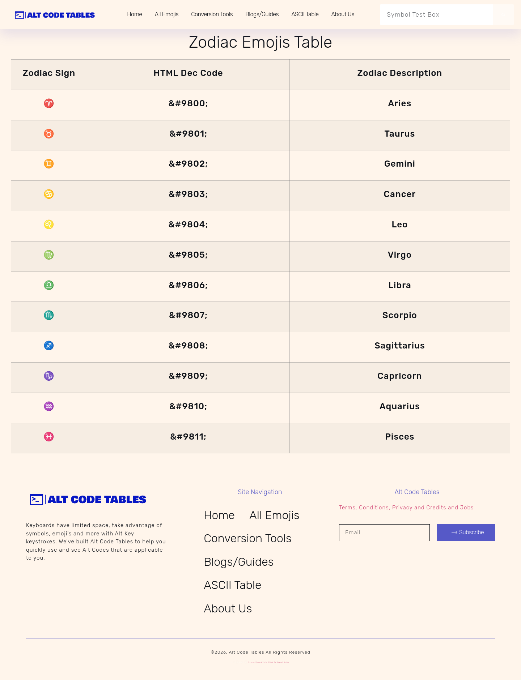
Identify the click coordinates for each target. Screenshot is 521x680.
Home (134, 14)
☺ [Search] (503, 14)
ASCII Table (304, 14)
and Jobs (461, 507)
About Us (343, 14)
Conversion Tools (212, 14)
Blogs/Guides (262, 14)
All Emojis (166, 14)
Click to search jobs (278, 662)
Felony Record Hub (258, 662)
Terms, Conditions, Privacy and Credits (392, 507)
